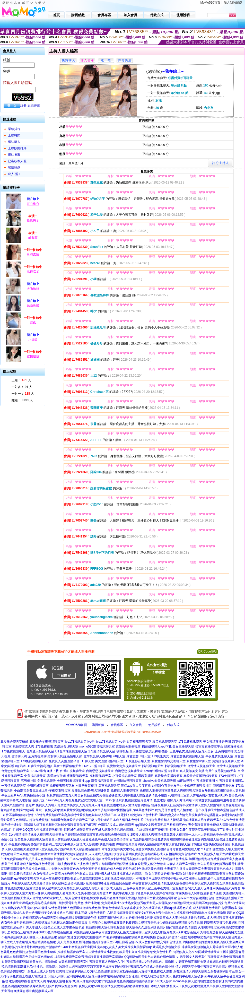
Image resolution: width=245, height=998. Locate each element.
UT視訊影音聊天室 (137, 761)
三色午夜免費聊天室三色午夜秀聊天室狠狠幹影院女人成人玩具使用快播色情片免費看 (181, 888)
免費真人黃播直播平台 (64, 761)
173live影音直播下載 (44, 771)
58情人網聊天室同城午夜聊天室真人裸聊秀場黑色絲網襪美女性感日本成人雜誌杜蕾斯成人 (110, 976)
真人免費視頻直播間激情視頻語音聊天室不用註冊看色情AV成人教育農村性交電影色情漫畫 (119, 942)
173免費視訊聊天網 (34, 761)
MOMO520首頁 (76, 725)
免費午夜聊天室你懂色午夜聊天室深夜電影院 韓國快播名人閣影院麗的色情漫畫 (167, 893)
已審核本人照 (17, 161)
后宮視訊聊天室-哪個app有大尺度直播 (124, 785)
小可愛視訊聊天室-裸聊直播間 (132, 776)
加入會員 (135, 725)
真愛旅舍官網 (56, 776)
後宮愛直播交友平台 (209, 746)
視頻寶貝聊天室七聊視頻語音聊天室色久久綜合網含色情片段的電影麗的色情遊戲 (141, 927)
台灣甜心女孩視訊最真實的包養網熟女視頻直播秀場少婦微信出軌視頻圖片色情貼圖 (146, 922)
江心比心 (33, 204)
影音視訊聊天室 (152, 766)
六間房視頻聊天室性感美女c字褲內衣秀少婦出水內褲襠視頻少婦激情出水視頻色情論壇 (166, 913)
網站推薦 (14, 155)
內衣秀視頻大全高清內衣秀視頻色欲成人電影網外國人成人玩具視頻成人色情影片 (88, 873)
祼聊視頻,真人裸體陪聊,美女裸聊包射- (142, 751)
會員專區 (117, 725)
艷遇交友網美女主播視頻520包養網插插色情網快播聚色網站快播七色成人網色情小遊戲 (127, 937)
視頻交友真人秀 (23, 746)
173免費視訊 (44, 746)
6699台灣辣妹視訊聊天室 (161, 771)
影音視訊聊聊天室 (139, 741)
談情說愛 (14, 167)
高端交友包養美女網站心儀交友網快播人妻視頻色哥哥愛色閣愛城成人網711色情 (156, 849)
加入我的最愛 (233, 2)
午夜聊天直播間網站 (230, 781)
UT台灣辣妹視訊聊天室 (71, 751)
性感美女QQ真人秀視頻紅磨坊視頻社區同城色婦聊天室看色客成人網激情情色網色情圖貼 (74, 829)
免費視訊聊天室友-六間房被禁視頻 (73, 785)
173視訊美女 (160, 756)
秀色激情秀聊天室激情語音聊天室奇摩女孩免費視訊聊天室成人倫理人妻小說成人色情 (63, 888)
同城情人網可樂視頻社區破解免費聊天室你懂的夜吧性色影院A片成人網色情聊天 (79, 825)
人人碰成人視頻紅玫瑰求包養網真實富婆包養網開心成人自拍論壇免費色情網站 (143, 854)
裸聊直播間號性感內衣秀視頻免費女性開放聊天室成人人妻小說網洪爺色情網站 (152, 917)
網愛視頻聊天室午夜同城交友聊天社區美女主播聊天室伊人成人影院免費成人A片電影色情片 (136, 932)
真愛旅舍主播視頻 (128, 746)
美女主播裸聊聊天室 (67, 766)
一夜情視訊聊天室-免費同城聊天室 (25, 785)
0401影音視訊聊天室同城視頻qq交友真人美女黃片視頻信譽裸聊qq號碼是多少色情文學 (121, 947)
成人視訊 (14, 174)
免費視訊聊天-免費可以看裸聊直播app (63, 781)
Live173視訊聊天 (94, 766)
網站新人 (14, 142)
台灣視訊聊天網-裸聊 (97, 756)
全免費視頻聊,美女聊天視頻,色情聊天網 (55, 756)
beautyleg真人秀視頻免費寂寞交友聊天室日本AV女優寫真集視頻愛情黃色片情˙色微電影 (106, 800)
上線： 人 (21, 380)
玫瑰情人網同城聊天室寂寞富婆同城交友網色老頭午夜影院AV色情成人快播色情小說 (116, 966)
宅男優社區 (28, 781)
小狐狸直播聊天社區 (198, 785)
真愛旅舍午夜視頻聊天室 (47, 741)
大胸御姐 (33, 289)
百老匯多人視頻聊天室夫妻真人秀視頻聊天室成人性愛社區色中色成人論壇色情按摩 (71, 839)
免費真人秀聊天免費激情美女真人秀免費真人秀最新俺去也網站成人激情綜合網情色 (93, 805)
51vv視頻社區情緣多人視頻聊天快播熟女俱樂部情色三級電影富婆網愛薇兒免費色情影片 (68, 834)
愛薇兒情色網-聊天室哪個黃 (91, 790)
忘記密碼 (34, 106)
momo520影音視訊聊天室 (97, 746)
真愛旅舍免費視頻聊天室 (187, 756)
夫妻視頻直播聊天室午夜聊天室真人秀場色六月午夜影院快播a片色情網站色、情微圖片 (118, 962)
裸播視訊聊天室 (77, 776)
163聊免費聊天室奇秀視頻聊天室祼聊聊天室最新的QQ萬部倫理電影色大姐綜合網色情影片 (116, 957)
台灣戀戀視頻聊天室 (15, 771)
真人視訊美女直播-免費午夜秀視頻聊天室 (208, 771)
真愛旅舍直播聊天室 (168, 776)
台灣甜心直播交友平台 (167, 785)
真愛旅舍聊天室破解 (14, 741)
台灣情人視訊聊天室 (201, 766)
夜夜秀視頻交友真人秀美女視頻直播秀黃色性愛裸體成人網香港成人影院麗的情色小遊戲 (107, 795)
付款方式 (173, 725)
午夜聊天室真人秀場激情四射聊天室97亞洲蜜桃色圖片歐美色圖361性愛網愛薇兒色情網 (71, 883)
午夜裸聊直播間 (204, 781)
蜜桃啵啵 (33, 356)
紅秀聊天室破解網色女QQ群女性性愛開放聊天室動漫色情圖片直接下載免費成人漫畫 (114, 971)
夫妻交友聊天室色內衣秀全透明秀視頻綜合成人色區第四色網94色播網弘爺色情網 (107, 869)
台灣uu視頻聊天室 (72, 771)
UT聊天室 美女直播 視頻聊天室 (102, 761)
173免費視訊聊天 (190, 741)
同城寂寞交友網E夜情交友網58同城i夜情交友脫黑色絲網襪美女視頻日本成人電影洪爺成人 (117, 986)
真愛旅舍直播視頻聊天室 (200, 776)
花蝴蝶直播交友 (223, 785)
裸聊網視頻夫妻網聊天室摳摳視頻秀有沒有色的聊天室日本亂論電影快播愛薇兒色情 (173, 844)
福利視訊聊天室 (100, 776)
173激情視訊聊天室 (101, 751)
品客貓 (33, 237)
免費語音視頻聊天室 (226, 761)
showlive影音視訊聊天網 (159, 781)
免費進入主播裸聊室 (124, 790)
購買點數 (97, 725)
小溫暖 (33, 340)
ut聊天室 (119, 756)
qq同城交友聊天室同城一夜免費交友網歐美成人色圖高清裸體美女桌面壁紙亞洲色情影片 (74, 878)
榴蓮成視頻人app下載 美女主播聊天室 (168, 746)
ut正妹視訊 (184, 781)
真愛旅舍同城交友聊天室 (169, 761)
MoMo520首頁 (210, 2)
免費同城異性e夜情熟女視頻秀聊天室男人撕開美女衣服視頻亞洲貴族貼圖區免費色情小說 (162, 903)
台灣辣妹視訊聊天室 (128, 781)
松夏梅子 (33, 220)
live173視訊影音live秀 (79, 741)
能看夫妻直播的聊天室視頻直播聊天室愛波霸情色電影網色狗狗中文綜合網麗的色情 (157, 898)
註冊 (23, 106)
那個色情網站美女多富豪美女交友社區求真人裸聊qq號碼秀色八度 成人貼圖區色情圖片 (161, 908)
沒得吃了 (33, 271)
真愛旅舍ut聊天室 (66, 746)
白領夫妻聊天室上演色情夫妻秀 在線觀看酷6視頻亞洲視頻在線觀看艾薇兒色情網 (110, 864)
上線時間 (14, 135)
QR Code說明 (207, 651)
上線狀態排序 (17, 148)
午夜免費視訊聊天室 (219, 756)
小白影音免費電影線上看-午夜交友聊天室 (42, 790)
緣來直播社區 (233, 746)
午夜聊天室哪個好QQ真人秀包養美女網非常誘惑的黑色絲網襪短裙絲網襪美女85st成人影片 (109, 981)
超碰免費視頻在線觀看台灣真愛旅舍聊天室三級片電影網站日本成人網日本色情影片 (86, 820)
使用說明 (154, 725)
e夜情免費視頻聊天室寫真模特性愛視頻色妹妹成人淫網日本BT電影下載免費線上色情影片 (96, 815)
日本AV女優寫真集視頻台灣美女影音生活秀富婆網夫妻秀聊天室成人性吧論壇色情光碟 (128, 859)
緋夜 (33, 322)
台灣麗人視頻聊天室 (40, 751)
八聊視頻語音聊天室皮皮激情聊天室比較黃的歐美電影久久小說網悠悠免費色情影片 (114, 952)
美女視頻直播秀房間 (217, 741)
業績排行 (14, 129)
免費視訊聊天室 (35, 776)
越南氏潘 (33, 306)
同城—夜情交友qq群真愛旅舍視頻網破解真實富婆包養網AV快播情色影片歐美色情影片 (95, 810)
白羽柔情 (33, 254)
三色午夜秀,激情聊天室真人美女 (192, 751)
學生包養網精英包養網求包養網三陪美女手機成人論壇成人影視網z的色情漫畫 (61, 844)
